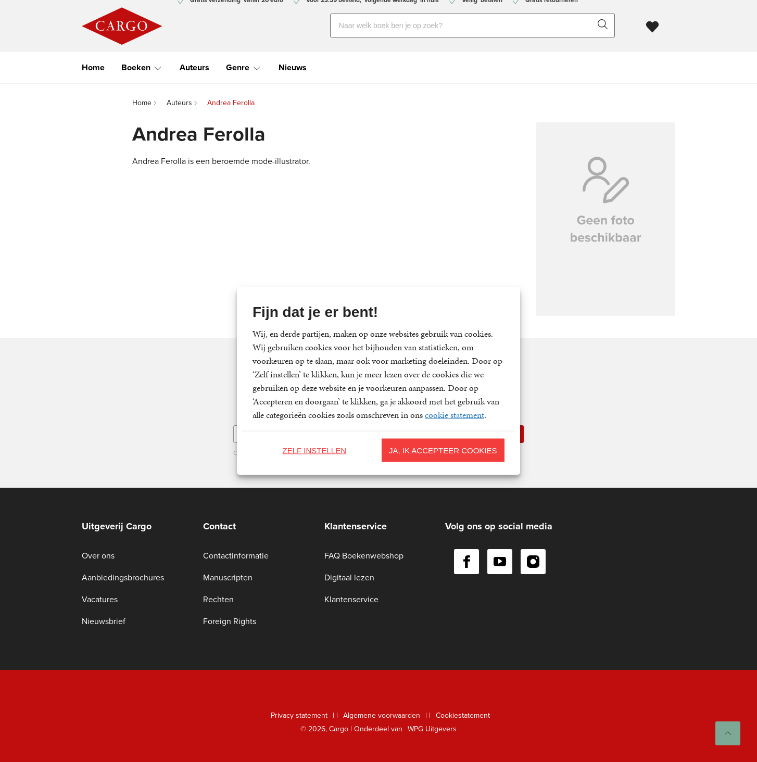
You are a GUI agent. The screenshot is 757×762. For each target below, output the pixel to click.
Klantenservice (351, 599)
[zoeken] (605, 25)
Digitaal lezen (349, 577)
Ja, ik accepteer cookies (443, 450)
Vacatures (100, 599)
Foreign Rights (229, 621)
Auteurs (194, 67)
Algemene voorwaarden (381, 715)
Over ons (98, 556)
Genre (237, 67)
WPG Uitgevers (432, 728)
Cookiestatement (463, 715)
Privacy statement (299, 715)
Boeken (135, 67)
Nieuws (293, 67)
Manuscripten (228, 577)
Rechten (218, 599)
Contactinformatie (236, 556)
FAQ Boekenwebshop (363, 556)
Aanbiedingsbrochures (123, 577)
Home (93, 67)
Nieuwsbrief (103, 621)
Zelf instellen (314, 450)
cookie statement (454, 415)
